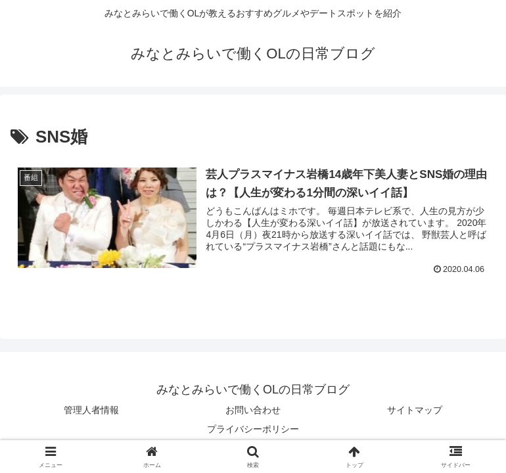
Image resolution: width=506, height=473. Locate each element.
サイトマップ (414, 410)
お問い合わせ (253, 410)
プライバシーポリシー (253, 429)
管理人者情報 (91, 410)
